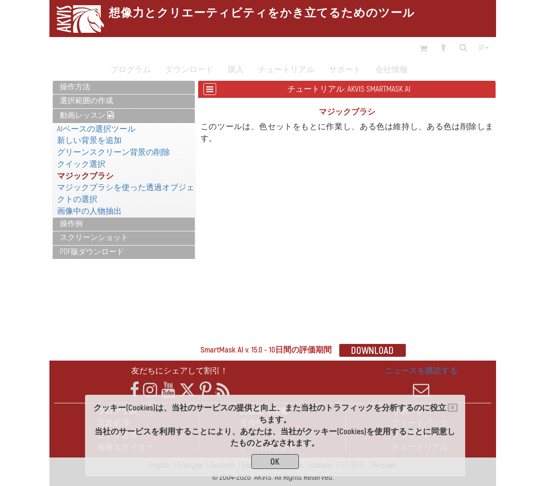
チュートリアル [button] (286, 70)
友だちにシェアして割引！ (179, 371)
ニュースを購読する (421, 382)
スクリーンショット (94, 237)
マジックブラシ (85, 176)
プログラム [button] (130, 70)
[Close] (453, 407)
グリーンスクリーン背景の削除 (113, 152)
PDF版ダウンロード (92, 252)
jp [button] (483, 48)
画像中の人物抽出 (89, 211)
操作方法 (75, 87)
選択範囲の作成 (86, 100)
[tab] (124, 88)
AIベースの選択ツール (96, 129)
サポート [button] (345, 70)
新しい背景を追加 (89, 140)
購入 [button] (236, 70)
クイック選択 (81, 164)
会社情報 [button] (391, 70)
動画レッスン (87, 115)
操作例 (71, 224)
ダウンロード (189, 70)
